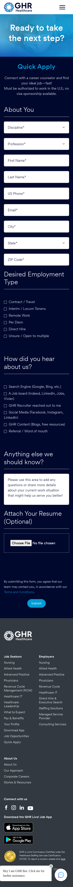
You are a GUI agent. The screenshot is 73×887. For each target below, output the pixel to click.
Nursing (9, 662)
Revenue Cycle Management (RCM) (18, 688)
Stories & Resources (17, 782)
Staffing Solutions (51, 708)
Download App (14, 730)
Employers (46, 656)
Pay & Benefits (14, 718)
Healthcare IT (13, 696)
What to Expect (14, 712)
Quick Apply (12, 742)
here (63, 859)
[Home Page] (18, 7)
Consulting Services (52, 724)
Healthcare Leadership (11, 704)
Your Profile (11, 724)
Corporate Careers (16, 776)
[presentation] (36, 564)
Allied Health (13, 668)
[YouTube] (30, 808)
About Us (10, 758)
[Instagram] (13, 808)
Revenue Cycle (49, 686)
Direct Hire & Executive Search (50, 700)
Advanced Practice (16, 674)
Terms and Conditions (19, 592)
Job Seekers (13, 656)
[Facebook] (6, 808)
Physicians (11, 680)
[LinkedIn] (21, 808)
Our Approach (13, 770)
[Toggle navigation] (64, 9)
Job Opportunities (16, 736)
